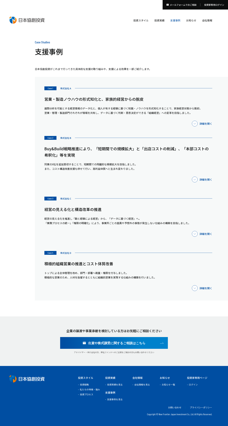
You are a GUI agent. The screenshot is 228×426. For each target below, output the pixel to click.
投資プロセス (86, 394)
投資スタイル (141, 20)
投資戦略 (84, 384)
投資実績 (159, 20)
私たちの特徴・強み (90, 389)
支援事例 (175, 20)
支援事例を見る (115, 399)
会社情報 (207, 20)
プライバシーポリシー (201, 407)
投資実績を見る (115, 384)
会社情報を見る (142, 384)
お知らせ (191, 20)
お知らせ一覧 (168, 384)
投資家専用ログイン (214, 4)
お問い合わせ (174, 407)
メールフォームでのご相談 (183, 4)
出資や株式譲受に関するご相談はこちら (116, 343)
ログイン (193, 384)
